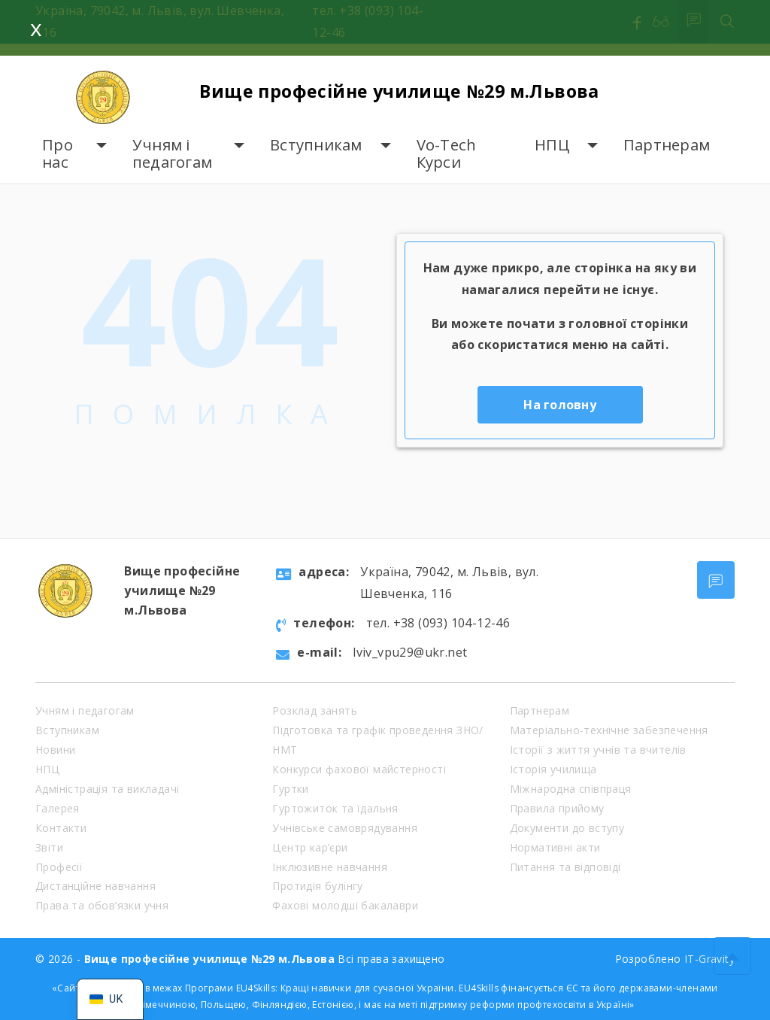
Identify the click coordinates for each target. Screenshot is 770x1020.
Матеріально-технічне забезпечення (609, 730)
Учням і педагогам (172, 154)
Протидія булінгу (317, 886)
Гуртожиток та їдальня (335, 808)
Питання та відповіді (565, 867)
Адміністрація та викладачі (107, 789)
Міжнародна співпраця (571, 789)
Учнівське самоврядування (344, 828)
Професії (59, 867)
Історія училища (553, 769)
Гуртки (290, 789)
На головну (559, 404)
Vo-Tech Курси (447, 154)
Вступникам (316, 144)
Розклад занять (314, 710)
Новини (55, 749)
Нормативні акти (555, 847)
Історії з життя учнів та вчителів (598, 749)
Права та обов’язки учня (101, 905)
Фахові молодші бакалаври (345, 905)
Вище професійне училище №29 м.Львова (408, 89)
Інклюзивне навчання (329, 867)
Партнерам (666, 144)
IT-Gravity (709, 959)
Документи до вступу (567, 828)
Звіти (49, 847)
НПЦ (552, 144)
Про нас (57, 154)
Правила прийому (557, 808)
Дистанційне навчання (95, 886)
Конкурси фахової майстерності (359, 769)
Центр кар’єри (309, 847)
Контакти (60, 828)
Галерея (57, 808)
